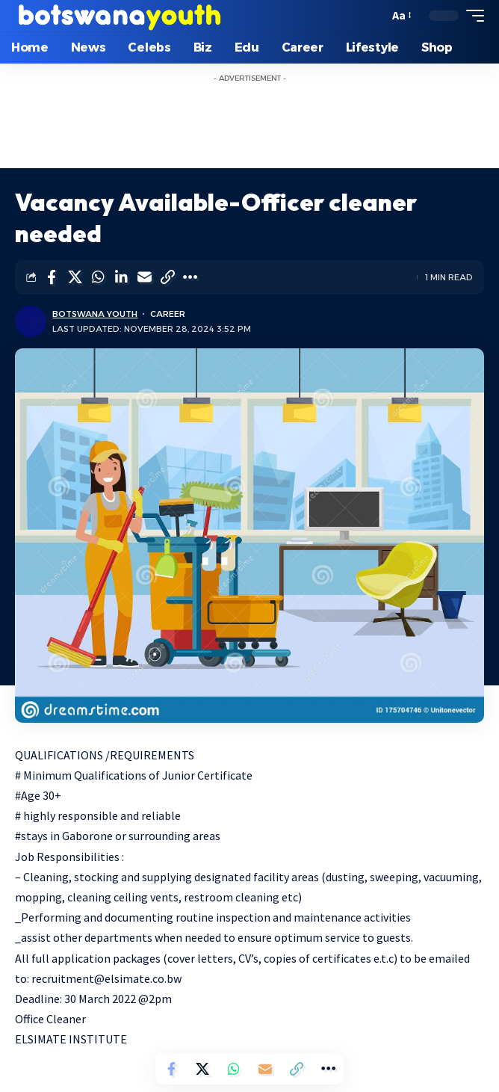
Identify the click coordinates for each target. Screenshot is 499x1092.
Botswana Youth (94, 314)
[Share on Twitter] (74, 277)
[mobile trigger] (471, 16)
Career (167, 314)
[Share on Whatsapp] (97, 277)
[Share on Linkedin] (121, 277)
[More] (190, 277)
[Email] (144, 277)
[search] (374, 16)
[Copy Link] (167, 277)
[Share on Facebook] (51, 277)
